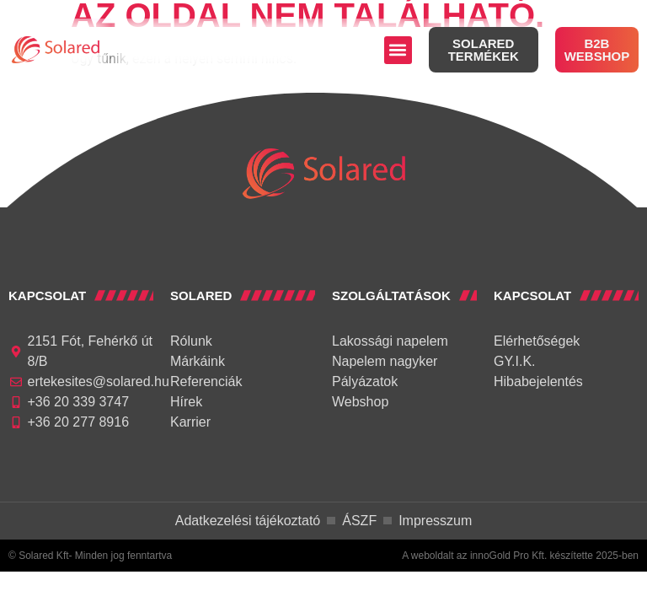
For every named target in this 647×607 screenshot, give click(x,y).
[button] (398, 50)
